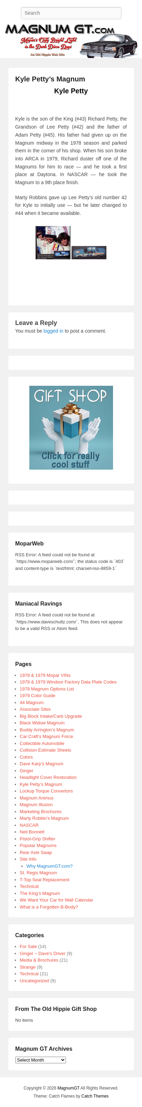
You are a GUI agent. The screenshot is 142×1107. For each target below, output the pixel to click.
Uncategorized (34, 980)
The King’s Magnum (40, 893)
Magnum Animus (37, 798)
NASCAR (29, 825)
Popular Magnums (38, 845)
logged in (53, 331)
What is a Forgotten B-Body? (49, 907)
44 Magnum (32, 702)
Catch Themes (95, 1096)
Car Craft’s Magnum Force (46, 736)
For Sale (28, 946)
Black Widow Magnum (42, 722)
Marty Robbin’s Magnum (44, 818)
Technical (29, 886)
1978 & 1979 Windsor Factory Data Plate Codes (68, 682)
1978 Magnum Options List (47, 689)
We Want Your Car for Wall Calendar (57, 900)
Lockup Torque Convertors (46, 791)
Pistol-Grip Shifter (37, 838)
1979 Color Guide (37, 695)
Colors (26, 757)
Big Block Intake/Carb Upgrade (51, 716)
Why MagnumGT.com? (50, 866)
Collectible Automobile (42, 743)
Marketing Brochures (41, 811)
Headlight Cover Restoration (48, 777)
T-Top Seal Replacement (44, 879)
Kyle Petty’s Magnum (50, 79)
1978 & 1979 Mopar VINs (45, 675)
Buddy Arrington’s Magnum (47, 729)
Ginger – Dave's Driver (43, 953)
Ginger (26, 770)
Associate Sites (35, 709)
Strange (28, 967)
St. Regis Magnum (38, 872)
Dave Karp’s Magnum (41, 763)
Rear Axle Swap (36, 852)
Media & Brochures (39, 960)
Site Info (28, 859)
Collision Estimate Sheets (45, 750)
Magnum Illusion (36, 804)
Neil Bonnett (32, 831)
